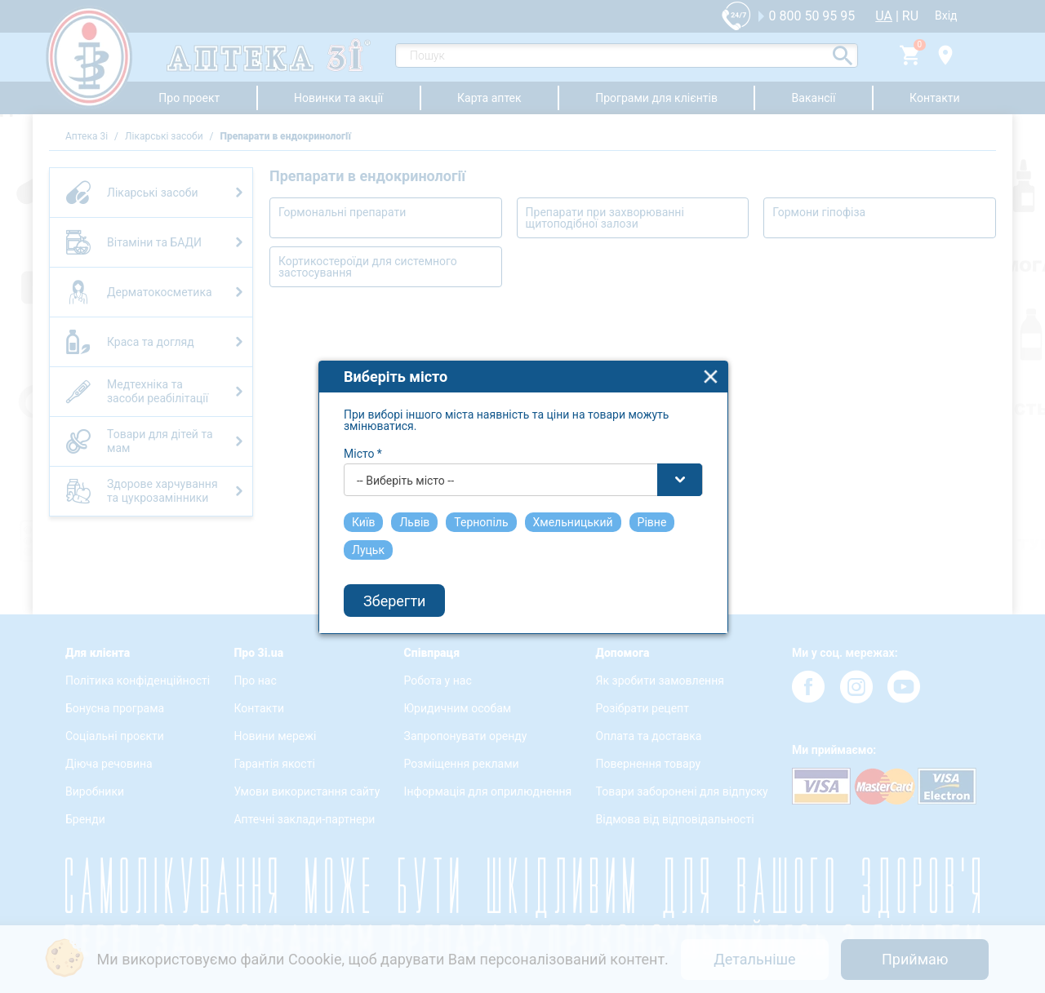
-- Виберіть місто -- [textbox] (405, 464)
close (710, 360)
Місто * (363, 437)
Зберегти (394, 584)
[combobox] (523, 463)
